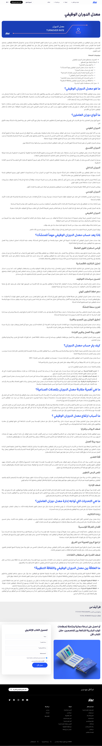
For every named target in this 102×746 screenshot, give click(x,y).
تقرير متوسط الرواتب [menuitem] (67, 718)
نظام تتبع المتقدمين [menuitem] (90, 721)
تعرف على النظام (75, 2)
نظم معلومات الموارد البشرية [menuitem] (88, 710)
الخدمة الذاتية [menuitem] (91, 718)
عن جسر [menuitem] (47, 710)
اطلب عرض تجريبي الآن (16, 2)
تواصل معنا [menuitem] (47, 716)
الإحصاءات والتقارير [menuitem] (90, 732)
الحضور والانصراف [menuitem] (90, 715)
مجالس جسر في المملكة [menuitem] (67, 729)
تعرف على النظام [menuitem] (90, 706)
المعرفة (65, 2)
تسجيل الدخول (29, 2)
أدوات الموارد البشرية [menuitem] (68, 721)
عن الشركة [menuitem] (47, 706)
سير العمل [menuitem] (91, 729)
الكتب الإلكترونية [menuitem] (68, 715)
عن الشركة (57, 2)
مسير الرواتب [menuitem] (91, 712)
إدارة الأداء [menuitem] (91, 724)
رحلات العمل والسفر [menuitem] (89, 726)
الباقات (48, 2)
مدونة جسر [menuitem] (69, 712)
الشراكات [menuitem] (47, 712)
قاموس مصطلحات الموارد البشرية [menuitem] (65, 724)
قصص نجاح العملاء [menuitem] (68, 710)
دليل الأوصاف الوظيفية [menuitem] (67, 726)
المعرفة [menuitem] (70, 706)
